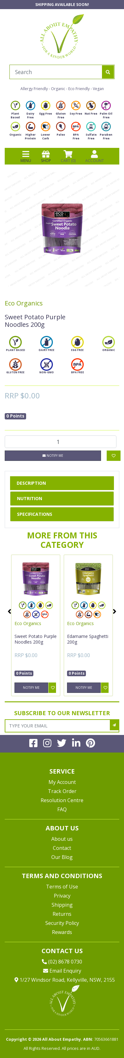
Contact (62, 848)
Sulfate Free (91, 132)
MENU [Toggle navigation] (25, 156)
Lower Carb (45, 132)
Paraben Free (106, 132)
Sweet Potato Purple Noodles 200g (35, 639)
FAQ (62, 809)
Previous (9, 611)
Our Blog (62, 857)
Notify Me (52, 455)
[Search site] (108, 72)
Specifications (34, 514)
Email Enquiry (62, 970)
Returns (62, 913)
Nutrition (29, 498)
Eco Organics (24, 303)
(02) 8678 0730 (62, 961)
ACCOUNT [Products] (94, 156)
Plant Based (15, 111)
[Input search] (56, 72)
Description (31, 483)
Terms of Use (62, 886)
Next (114, 611)
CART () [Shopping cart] (68, 156)
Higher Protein (30, 132)
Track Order (62, 791)
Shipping (62, 904)
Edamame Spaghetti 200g (87, 639)
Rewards (62, 932)
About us (62, 838)
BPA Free (76, 132)
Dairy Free (30, 111)
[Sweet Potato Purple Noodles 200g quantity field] (60, 441)
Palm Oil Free (106, 111)
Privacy (62, 895)
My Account (62, 782)
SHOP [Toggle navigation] (46, 156)
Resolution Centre (62, 800)
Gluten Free (61, 111)
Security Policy (62, 923)
